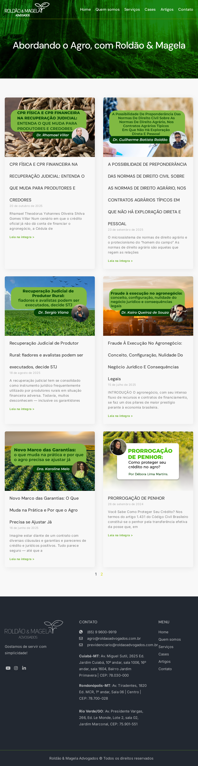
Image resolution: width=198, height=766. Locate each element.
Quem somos (108, 9)
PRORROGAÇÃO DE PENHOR (136, 498)
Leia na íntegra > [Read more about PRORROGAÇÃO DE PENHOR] (120, 535)
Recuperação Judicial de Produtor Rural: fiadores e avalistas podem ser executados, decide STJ (46, 355)
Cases (150, 9)
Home (85, 9)
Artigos (167, 9)
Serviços (132, 9)
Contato (185, 9)
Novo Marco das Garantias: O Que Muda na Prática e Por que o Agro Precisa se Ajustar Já (44, 510)
